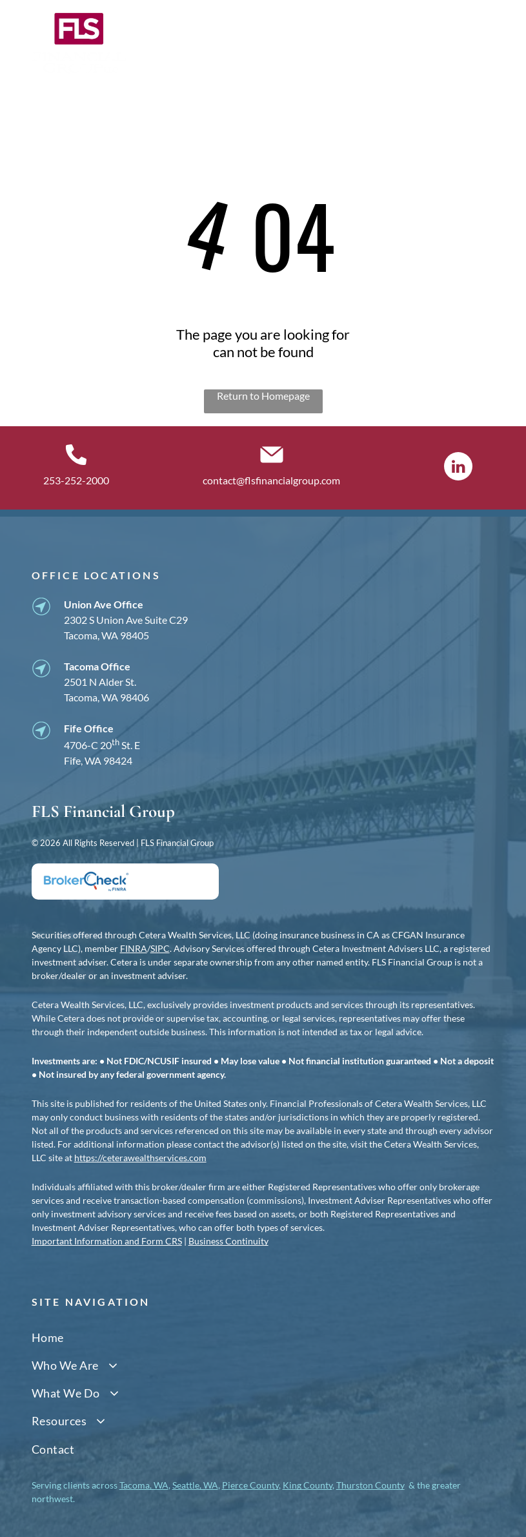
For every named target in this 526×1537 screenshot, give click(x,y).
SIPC (160, 948)
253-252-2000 (76, 480)
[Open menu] (484, 43)
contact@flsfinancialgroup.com (271, 480)
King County (307, 1485)
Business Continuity (228, 1240)
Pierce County (250, 1485)
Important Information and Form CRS (107, 1240)
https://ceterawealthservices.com (140, 1157)
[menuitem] (263, 1337)
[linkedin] (458, 468)
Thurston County (370, 1485)
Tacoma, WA (143, 1485)
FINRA (133, 948)
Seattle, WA (195, 1485)
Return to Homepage (263, 395)
